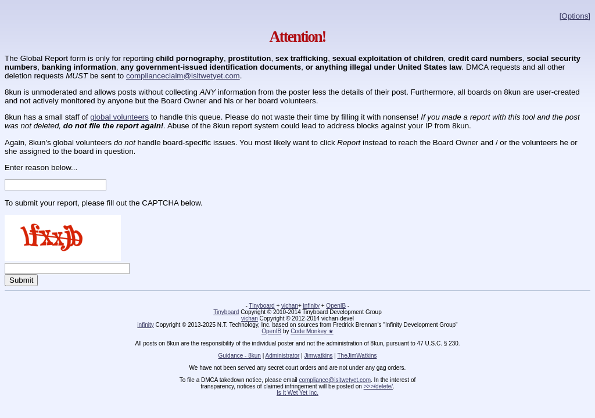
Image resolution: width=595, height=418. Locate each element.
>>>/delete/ (378, 386)
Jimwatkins (318, 355)
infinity (311, 305)
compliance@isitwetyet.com (335, 380)
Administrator (283, 355)
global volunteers (119, 117)
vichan (289, 305)
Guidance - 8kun (239, 355)
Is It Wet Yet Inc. (297, 393)
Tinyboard (262, 305)
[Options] (575, 16)
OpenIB (336, 305)
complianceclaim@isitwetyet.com (183, 75)
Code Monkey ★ (312, 331)
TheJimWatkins (357, 355)
